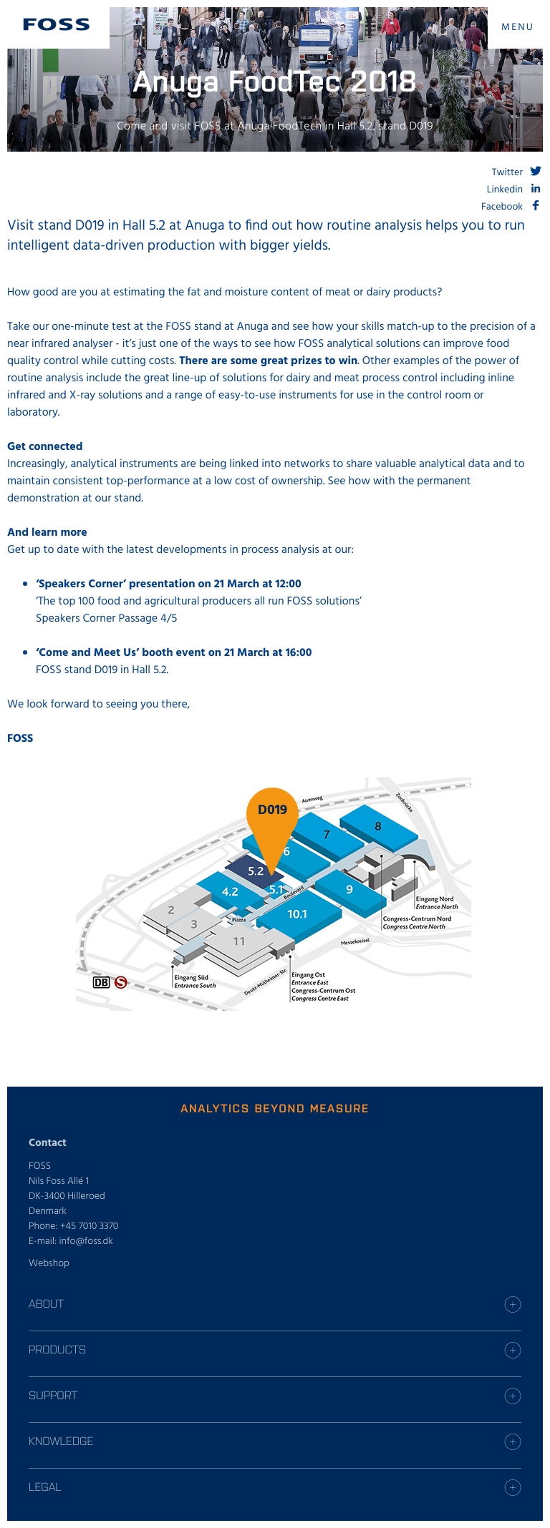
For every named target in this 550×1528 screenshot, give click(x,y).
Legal (45, 1486)
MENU (517, 27)
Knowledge (61, 1441)
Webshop (49, 1263)
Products (57, 1349)
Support (53, 1395)
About (46, 1303)
